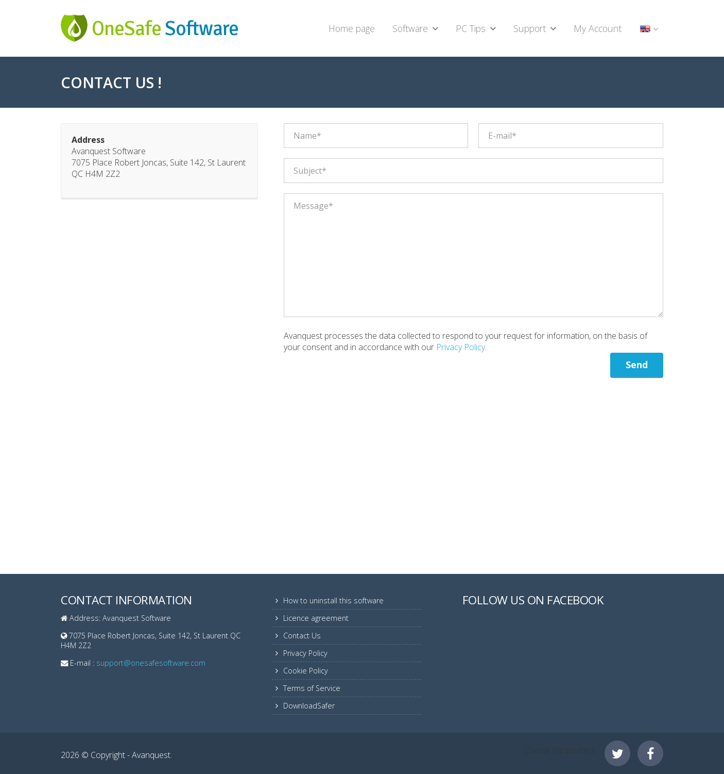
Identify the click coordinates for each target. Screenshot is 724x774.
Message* (473, 255)
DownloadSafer (309, 706)
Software (410, 28)
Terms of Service (311, 688)
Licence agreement (316, 618)
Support (529, 28)
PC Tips (471, 28)
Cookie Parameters (560, 750)
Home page (352, 28)
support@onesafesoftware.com (150, 663)
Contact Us (302, 635)
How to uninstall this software (333, 600)
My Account (598, 28)
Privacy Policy (460, 347)
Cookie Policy (305, 671)
